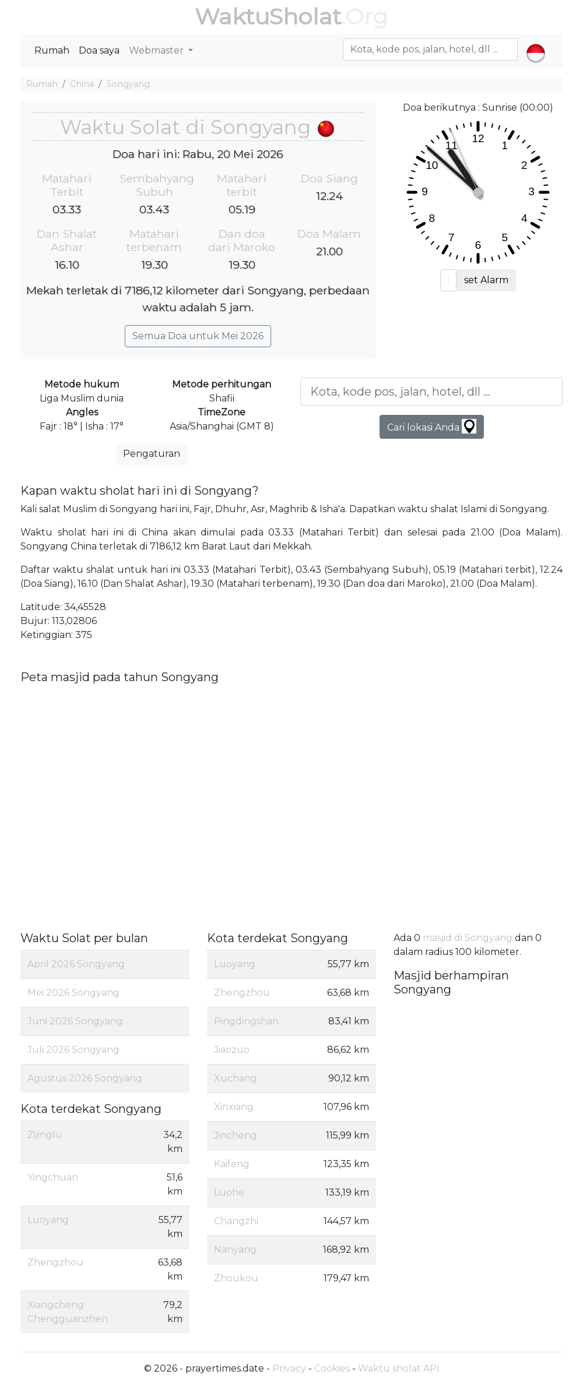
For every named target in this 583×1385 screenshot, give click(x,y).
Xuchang (235, 1078)
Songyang (128, 84)
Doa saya (99, 50)
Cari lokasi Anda (431, 426)
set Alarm (486, 280)
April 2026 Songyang (76, 964)
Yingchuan (52, 1177)
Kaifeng (232, 1163)
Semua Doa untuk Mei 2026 (198, 335)
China (82, 84)
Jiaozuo (232, 1049)
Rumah (51, 50)
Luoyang (48, 1219)
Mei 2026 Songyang (73, 992)
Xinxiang (234, 1106)
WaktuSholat (268, 16)
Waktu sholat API (399, 1368)
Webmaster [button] (157, 50)
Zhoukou (236, 1278)
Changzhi (236, 1221)
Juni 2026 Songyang (75, 1021)
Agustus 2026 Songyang (84, 1078)
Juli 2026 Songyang (73, 1049)
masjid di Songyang (467, 937)
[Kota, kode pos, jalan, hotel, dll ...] (431, 392)
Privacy (289, 1368)
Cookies (332, 1368)
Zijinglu (44, 1134)
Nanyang (235, 1249)
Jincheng (235, 1135)
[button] (535, 43)
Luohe (229, 1192)
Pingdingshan (246, 1021)
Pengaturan (151, 453)
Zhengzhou (55, 1262)
